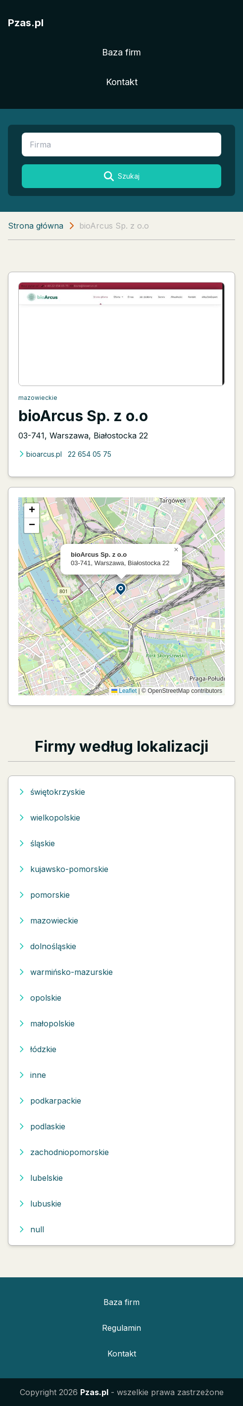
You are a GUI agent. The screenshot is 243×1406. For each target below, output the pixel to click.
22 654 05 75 (89, 454)
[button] (121, 588)
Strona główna (35, 226)
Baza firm (121, 52)
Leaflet (124, 690)
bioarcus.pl (40, 454)
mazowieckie (37, 397)
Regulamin (121, 1328)
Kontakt (122, 82)
